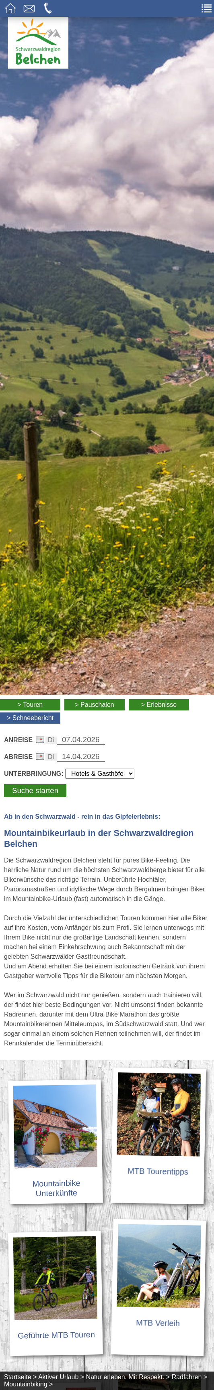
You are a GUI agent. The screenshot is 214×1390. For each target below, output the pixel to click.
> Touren (30, 704)
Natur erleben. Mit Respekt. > (128, 1377)
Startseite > (20, 1377)
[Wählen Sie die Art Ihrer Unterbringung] (99, 774)
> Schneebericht (30, 717)
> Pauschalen (94, 704)
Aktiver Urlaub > (61, 1377)
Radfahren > (190, 1377)
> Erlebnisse (159, 704)
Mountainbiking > (28, 1384)
